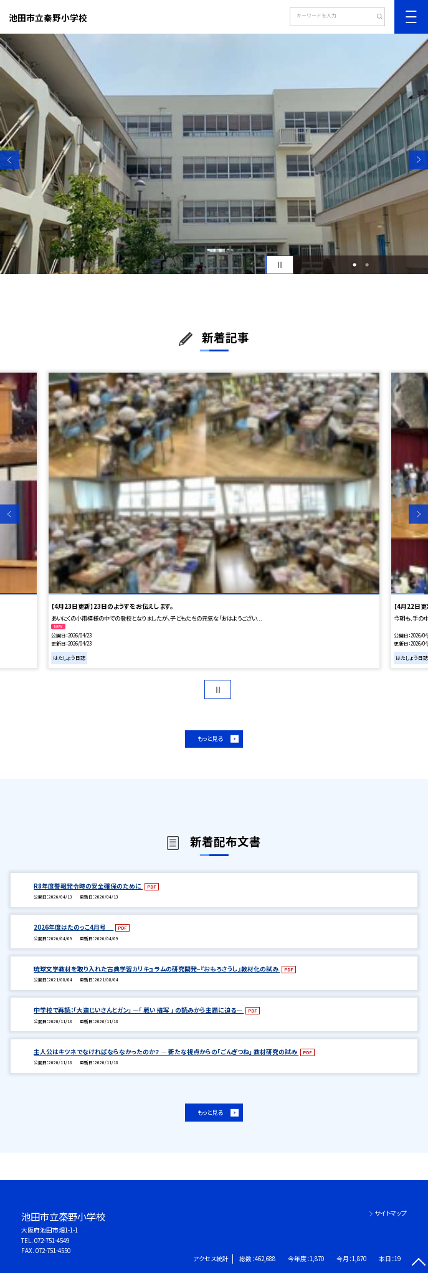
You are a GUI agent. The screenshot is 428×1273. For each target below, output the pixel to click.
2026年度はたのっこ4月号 (73, 927)
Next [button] (418, 159)
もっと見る (209, 738)
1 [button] (354, 265)
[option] (214, 154)
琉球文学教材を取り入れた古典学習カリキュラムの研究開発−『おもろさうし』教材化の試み (157, 969)
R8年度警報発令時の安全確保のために (88, 886)
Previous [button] (9, 159)
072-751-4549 (51, 1240)
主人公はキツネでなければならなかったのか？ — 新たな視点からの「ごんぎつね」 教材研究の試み (166, 1051)
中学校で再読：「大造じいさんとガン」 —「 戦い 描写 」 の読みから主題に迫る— (139, 1010)
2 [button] (367, 265)
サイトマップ (390, 1213)
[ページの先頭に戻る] (418, 1263)
